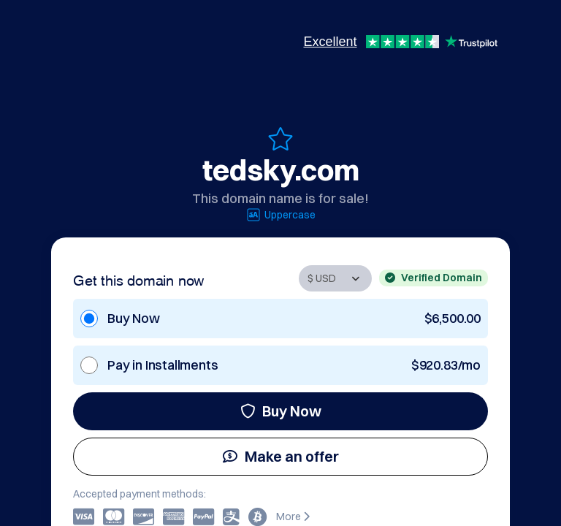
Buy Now (280, 411)
